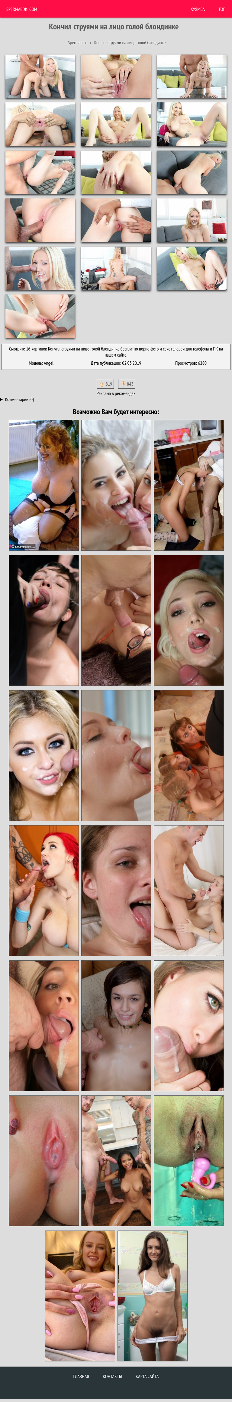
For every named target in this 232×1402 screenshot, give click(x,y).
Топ (222, 9)
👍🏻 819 (105, 384)
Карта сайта (147, 1376)
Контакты (112, 1376)
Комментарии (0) (19, 399)
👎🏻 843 (127, 384)
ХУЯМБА (198, 9)
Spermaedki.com (21, 9)
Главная (81, 1376)
